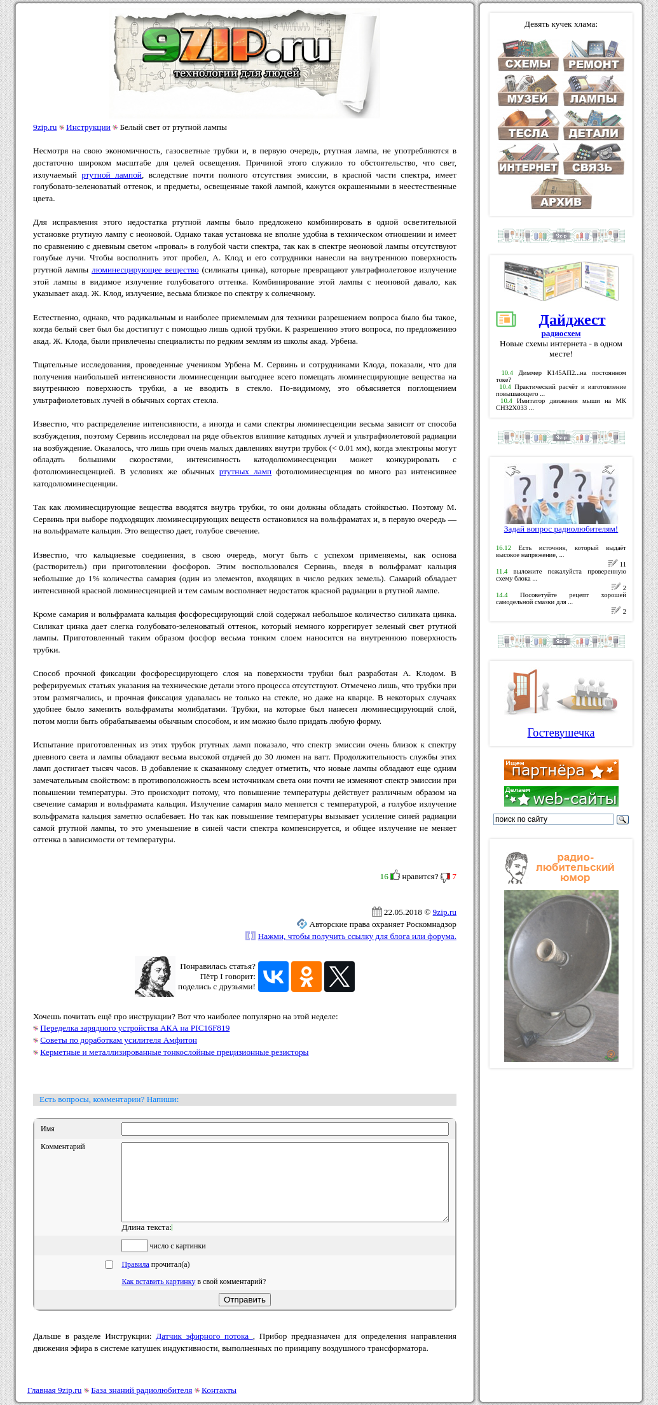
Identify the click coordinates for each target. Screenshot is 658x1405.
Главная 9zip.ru (54, 1390)
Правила (135, 1279)
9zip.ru (45, 127)
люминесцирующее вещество (145, 269)
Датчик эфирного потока (204, 1351)
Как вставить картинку (158, 1296)
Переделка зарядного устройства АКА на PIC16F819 (135, 1028)
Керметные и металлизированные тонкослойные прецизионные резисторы (174, 1052)
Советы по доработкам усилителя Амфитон (118, 1040)
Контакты (219, 1390)
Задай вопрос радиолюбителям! (561, 524)
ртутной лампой (111, 175)
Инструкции (88, 127)
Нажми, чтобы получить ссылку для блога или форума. (357, 936)
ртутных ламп (245, 471)
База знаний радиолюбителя (141, 1390)
